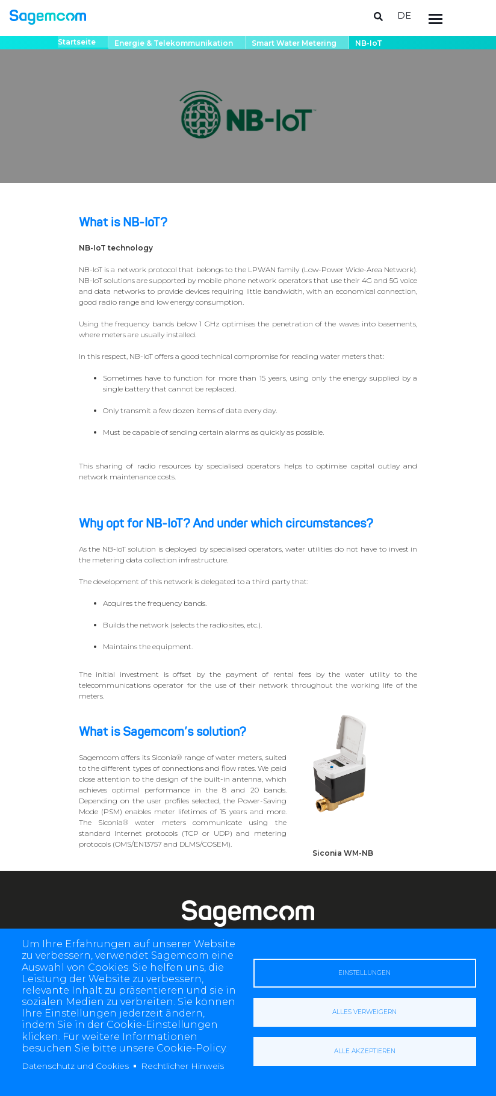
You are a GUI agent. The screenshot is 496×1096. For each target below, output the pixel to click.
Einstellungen (364, 973)
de (404, 15)
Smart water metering (294, 43)
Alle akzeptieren (364, 1051)
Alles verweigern (364, 1012)
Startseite (77, 41)
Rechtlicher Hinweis (182, 1066)
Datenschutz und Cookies (75, 1066)
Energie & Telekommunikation (173, 43)
